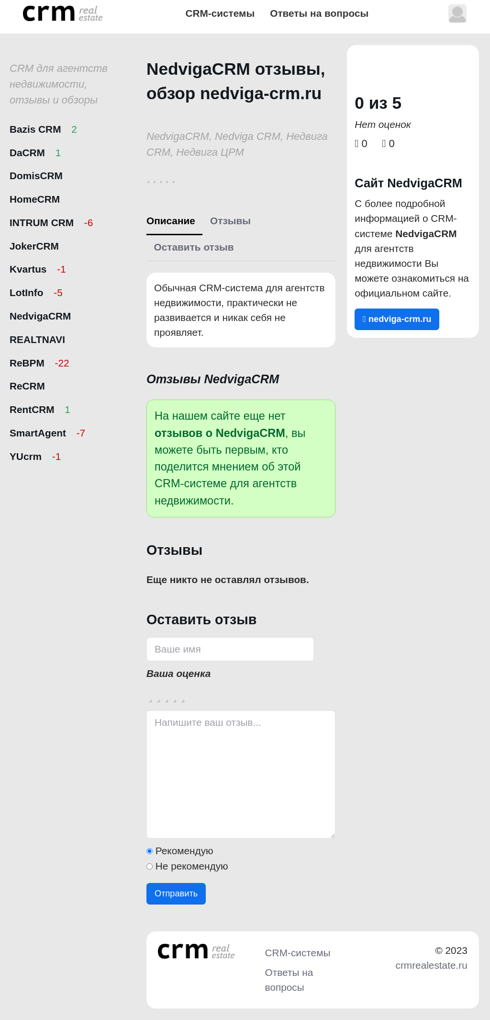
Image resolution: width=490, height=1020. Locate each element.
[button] (457, 13)
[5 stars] (183, 694)
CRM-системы (220, 13)
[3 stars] (167, 694)
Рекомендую (184, 850)
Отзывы (230, 220)
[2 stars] (159, 694)
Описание (170, 220)
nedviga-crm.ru (397, 319)
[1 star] (150, 694)
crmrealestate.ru (432, 965)
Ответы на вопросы (319, 13)
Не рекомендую (192, 865)
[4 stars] (175, 694)
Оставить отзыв (194, 246)
